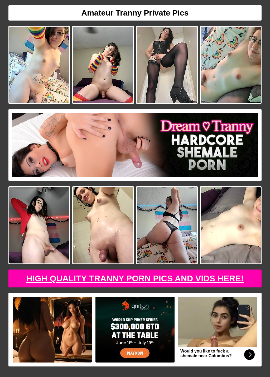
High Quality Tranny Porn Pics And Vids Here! (135, 278)
